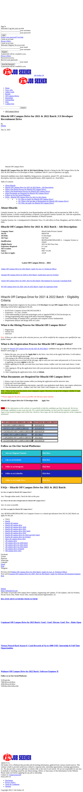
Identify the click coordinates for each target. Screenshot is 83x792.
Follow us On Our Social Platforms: (17, 195)
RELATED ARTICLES (9, 599)
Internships (9, 98)
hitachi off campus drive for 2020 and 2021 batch (22, 535)
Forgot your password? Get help (12, 37)
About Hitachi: (10, 185)
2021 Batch (39, 434)
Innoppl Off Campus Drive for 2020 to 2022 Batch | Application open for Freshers (30, 275)
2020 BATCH (39, 431)
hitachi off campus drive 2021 (15, 529)
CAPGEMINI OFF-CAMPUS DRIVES (17, 438)
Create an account (7, 39)
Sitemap (8, 786)
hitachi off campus (11, 523)
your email (24, 47)
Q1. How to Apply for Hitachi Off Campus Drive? (35, 199)
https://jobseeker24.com (9, 591)
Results (7, 94)
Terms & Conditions (12, 784)
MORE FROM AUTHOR (28, 599)
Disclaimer (9, 780)
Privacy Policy (6, 41)
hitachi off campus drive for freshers (18, 537)
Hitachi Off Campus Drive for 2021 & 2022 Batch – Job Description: (29, 187)
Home (7, 88)
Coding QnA (9, 104)
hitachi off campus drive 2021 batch (17, 531)
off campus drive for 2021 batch (16, 545)
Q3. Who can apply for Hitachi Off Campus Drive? (36, 203)
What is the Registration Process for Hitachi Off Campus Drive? (27, 191)
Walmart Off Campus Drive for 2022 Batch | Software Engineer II (29, 671)
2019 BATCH (39, 428)
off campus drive (11, 541)
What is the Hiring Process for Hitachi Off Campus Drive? (25, 189)
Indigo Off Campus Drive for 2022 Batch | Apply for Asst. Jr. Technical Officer (28, 269)
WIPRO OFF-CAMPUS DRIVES (15, 434)
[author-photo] (6, 587)
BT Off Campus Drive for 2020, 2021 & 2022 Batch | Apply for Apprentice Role (29, 287)
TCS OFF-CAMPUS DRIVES (14, 425)
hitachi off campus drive (13, 525)
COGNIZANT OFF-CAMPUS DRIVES (17, 431)
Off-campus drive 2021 (13, 551)
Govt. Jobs (9, 90)
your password (25, 33)
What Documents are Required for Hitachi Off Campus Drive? (27, 193)
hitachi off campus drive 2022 (15, 533)
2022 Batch (39, 438)
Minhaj (3, 126)
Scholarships (9, 100)
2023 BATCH (39, 441)
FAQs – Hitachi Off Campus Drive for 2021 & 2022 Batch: (26, 197)
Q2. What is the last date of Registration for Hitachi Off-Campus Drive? (43, 201)
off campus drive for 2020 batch (16, 543)
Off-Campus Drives (12, 96)
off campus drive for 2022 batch (16, 547)
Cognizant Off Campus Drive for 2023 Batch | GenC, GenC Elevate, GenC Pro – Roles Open (41, 622)
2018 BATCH (39, 425)
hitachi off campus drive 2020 (15, 527)
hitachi (7, 521)
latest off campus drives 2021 (15, 539)
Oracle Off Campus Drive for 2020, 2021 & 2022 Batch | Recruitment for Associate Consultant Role (36, 281)
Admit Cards (9, 92)
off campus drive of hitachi (14, 549)
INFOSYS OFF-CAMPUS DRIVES (16, 428)
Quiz (7, 102)
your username (25, 30)
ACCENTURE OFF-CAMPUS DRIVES (17, 441)
